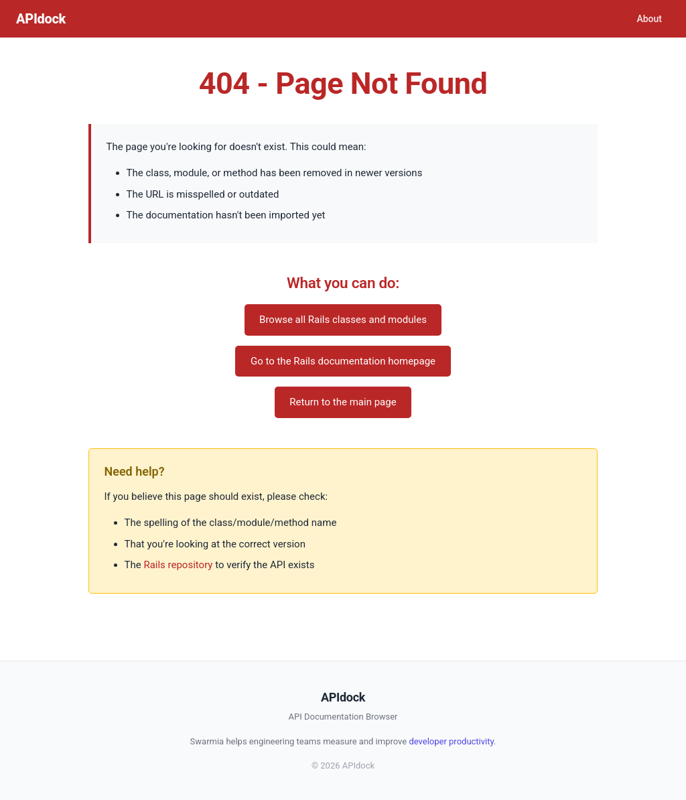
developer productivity (451, 741)
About (649, 18)
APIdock (41, 19)
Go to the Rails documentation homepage (343, 361)
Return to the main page (342, 402)
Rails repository (177, 565)
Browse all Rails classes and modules (343, 320)
